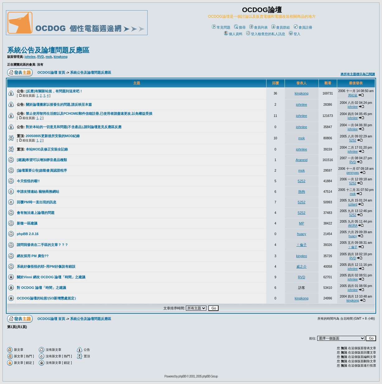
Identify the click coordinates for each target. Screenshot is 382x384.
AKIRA (352, 225)
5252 (352, 140)
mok (48, 56)
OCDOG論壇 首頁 (51, 72)
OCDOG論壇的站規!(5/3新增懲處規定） (47, 298)
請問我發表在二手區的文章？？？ (42, 245)
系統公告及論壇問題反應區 (48, 50)
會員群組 (280, 27)
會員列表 (258, 27)
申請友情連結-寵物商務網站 (38, 191)
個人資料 (233, 34)
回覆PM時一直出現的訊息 (36, 202)
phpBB (182, 376)
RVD (40, 56)
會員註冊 (303, 27)
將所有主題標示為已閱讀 (358, 74)
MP (301, 223)
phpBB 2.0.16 (28, 234)
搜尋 (240, 27)
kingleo (301, 256)
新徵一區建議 (27, 223)
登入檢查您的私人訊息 (265, 34)
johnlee (30, 56)
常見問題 (221, 27)
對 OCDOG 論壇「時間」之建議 (41, 287)
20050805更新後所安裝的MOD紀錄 (53, 136)
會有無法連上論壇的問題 (35, 213)
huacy (301, 234)
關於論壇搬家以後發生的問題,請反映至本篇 (59, 104)
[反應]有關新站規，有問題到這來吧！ (54, 91)
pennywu (353, 172)
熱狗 (301, 191)
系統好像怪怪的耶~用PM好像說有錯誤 (46, 266)
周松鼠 (352, 95)
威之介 (301, 266)
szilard (352, 204)
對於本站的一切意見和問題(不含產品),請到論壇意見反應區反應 (73, 127)
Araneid (302, 160)
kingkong (60, 56)
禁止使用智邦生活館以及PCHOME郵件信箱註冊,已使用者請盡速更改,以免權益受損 (89, 113)
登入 (294, 34)
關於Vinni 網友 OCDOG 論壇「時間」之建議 (51, 277)
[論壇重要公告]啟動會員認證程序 (42, 170)
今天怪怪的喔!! (28, 181)
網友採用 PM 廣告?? (33, 256)
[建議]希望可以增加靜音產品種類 (42, 160)
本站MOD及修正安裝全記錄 (47, 149)
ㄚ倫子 (301, 245)
